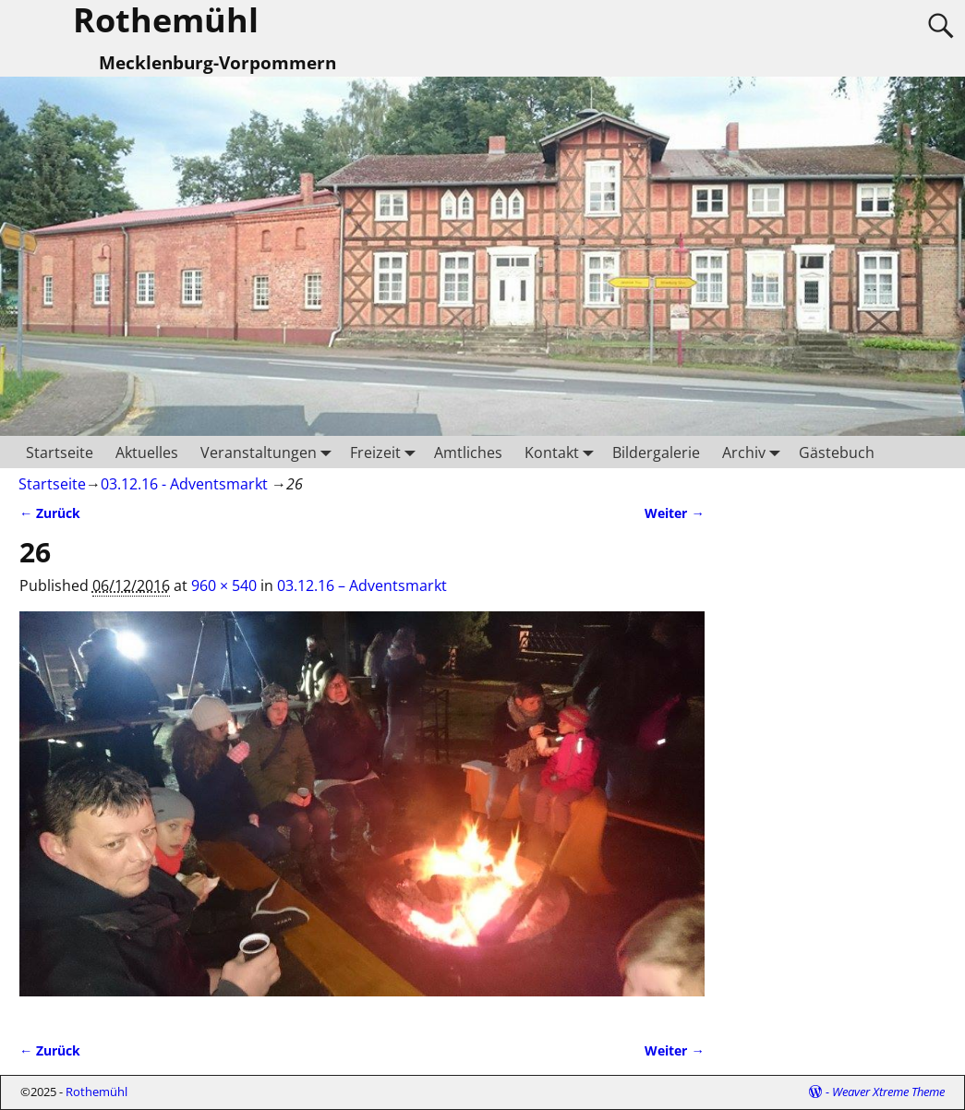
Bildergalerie (656, 452)
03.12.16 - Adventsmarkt (184, 484)
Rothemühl (96, 1091)
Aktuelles (146, 452)
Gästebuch (837, 452)
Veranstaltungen (269, 452)
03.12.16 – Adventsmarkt (362, 585)
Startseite (59, 452)
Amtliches (468, 452)
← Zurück (49, 513)
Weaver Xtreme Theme (888, 1091)
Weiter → (674, 513)
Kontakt (563, 452)
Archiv (755, 452)
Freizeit (386, 452)
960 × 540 (224, 585)
